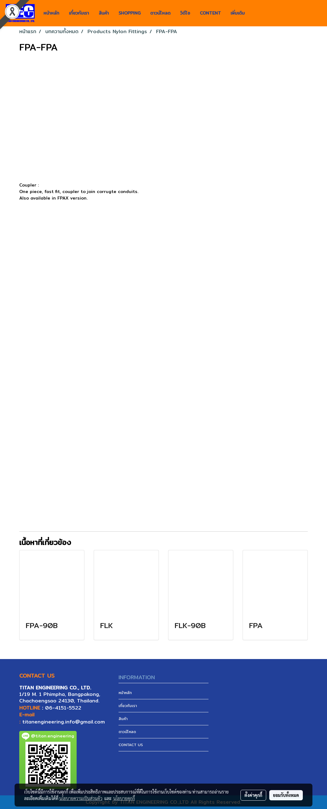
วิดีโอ (185, 13)
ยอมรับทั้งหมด (286, 795)
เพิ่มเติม (238, 13)
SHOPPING (130, 13)
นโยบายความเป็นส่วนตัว (80, 798)
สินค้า (104, 13)
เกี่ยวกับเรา (79, 13)
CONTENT (210, 13)
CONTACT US (131, 745)
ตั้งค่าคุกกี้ (253, 795)
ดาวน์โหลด (160, 13)
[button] (255, 13)
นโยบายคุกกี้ (124, 798)
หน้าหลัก (51, 13)
